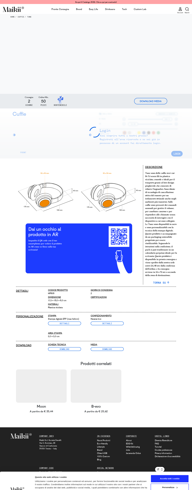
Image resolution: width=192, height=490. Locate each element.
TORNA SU (159, 282)
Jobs (128, 450)
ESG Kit (129, 443)
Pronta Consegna (60, 9)
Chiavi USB (102, 453)
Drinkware (110, 9)
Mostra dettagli (42, 485)
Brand (79, 9)
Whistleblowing (133, 446)
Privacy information (163, 453)
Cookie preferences (163, 450)
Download (64, 349)
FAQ (157, 443)
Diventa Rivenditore (163, 440)
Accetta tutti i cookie (170, 462)
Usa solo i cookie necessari (170, 479)
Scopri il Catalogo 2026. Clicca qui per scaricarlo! (96, 2)
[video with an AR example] (82, 236)
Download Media (151, 101)
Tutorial (158, 446)
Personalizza (169, 471)
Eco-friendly (102, 443)
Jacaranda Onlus (133, 453)
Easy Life (93, 9)
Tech (124, 9)
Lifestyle (101, 446)
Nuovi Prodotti (103, 440)
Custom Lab (140, 9)
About (129, 440)
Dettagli (64, 323)
